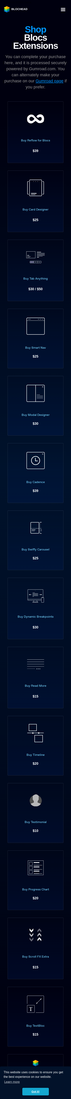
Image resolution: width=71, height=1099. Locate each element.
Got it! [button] (35, 1091)
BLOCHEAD (15, 9)
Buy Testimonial (36, 822)
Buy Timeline (36, 755)
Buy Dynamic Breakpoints (36, 616)
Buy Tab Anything (35, 278)
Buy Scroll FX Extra (35, 956)
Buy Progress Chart (35, 889)
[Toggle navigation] (63, 9)
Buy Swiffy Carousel (35, 549)
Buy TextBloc (35, 1025)
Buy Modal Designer (36, 415)
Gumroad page (49, 81)
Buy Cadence (35, 482)
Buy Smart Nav (35, 347)
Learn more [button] (12, 1081)
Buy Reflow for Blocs (35, 140)
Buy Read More (35, 685)
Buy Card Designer (35, 209)
